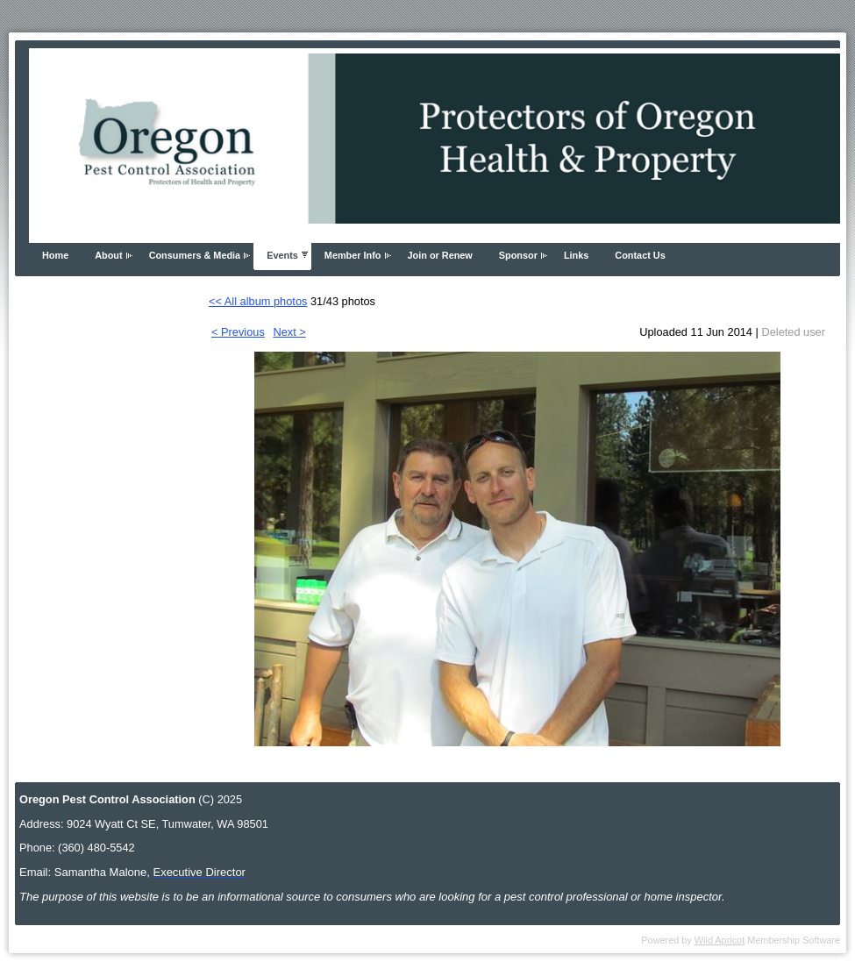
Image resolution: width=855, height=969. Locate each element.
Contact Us (640, 255)
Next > (289, 331)
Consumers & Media (195, 255)
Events (282, 255)
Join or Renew (440, 255)
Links (576, 255)
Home (55, 255)
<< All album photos (258, 301)
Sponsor (518, 255)
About (108, 255)
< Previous (238, 331)
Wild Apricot (720, 940)
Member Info (352, 255)
